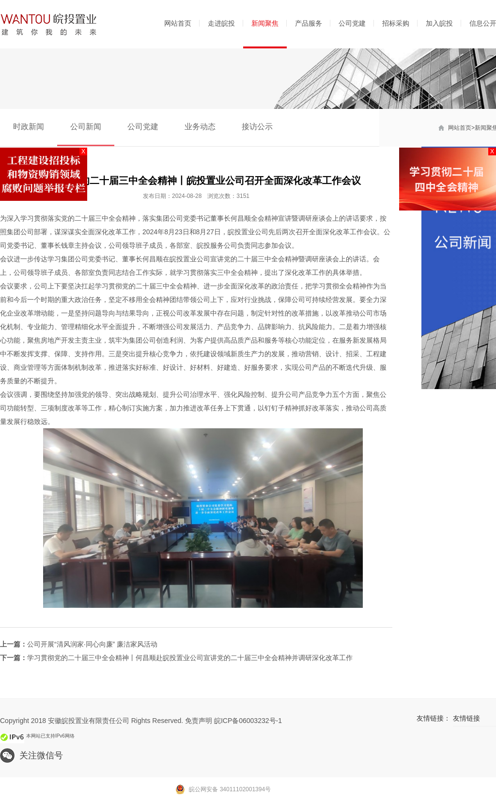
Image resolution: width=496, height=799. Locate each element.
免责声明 (198, 720)
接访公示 (257, 126)
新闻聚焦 (265, 23)
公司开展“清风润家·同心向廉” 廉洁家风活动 (92, 644)
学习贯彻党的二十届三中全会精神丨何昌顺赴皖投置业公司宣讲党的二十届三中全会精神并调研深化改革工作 (190, 658)
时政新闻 (28, 126)
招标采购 (395, 23)
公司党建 (352, 23)
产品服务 (308, 23)
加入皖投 (439, 23)
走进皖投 (221, 23)
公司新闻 (85, 126)
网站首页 (177, 23)
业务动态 (200, 126)
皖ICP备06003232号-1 (248, 720)
